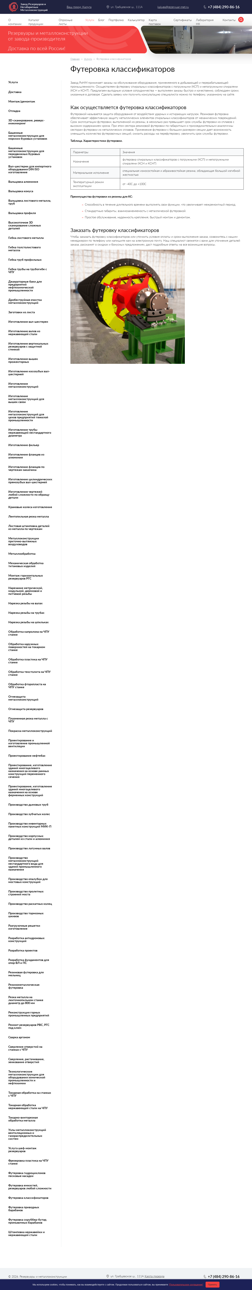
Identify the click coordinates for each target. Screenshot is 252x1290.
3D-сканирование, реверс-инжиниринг (26, 122)
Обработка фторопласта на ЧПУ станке (27, 685)
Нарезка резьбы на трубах (26, 612)
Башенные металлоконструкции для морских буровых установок (27, 135)
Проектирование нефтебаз (26, 755)
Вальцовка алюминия (23, 181)
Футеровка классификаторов (28, 1197)
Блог (101, 20)
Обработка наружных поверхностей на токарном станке (26, 646)
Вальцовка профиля (22, 212)
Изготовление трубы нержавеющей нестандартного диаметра (29, 432)
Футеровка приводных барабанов (23, 1209)
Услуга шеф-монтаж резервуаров (22, 1149)
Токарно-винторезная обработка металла (23, 1119)
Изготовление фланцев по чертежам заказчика (26, 468)
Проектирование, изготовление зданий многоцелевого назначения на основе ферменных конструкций (30, 790)
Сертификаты (183, 20)
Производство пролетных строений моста (25, 893)
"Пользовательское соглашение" (186, 1284)
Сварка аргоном (19, 1037)
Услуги (88, 58)
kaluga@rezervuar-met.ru (173, 7)
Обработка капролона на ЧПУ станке (28, 633)
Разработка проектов (22, 950)
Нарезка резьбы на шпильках (28, 622)
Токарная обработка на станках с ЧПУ (29, 1094)
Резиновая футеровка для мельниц (26, 974)
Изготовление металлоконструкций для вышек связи (26, 398)
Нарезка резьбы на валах (25, 603)
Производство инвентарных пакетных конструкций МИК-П (29, 825)
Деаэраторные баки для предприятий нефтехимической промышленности (25, 286)
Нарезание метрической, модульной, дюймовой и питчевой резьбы (25, 590)
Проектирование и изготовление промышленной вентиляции (29, 743)
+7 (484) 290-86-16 (224, 7)
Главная (75, 58)
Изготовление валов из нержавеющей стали (24, 332)
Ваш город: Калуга (79, 7)
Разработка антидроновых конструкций (26, 939)
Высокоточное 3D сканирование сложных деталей (24, 225)
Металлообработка (21, 553)
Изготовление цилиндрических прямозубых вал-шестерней (30, 481)
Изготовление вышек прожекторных (23, 360)
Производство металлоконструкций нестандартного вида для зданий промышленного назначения (25, 863)
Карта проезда (154, 1276)
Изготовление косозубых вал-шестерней (29, 373)
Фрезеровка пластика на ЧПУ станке (28, 1162)
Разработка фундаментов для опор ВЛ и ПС (28, 961)
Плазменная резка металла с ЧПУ (28, 720)
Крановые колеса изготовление (30, 506)
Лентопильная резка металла (28, 516)
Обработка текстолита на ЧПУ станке (29, 673)
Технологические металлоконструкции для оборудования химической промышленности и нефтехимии (26, 1077)
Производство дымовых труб (28, 804)
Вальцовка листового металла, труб (29, 202)
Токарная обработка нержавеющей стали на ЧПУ (28, 1106)
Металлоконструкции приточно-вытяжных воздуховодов (23, 541)
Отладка (14, 110)
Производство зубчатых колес (29, 813)
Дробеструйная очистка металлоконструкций (25, 301)
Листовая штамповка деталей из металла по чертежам (29, 527)
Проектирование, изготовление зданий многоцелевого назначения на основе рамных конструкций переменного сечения (30, 771)
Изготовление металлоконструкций (23, 385)
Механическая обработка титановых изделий (25, 564)
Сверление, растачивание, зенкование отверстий (26, 1060)
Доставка (14, 91)
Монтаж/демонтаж (21, 101)
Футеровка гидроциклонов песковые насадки (26, 1174)
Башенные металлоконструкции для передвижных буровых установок (26, 152)
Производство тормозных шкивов (25, 915)
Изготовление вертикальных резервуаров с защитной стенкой (28, 346)
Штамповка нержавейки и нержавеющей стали (26, 1233)
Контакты (229, 20)
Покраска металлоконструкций (30, 730)
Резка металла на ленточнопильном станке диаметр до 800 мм (25, 1000)
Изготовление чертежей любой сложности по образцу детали (29, 494)
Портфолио (116, 20)
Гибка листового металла (26, 237)
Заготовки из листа (21, 312)
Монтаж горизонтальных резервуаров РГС (25, 577)
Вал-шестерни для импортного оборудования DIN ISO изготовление (29, 169)
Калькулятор (136, 20)
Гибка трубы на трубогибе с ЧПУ (27, 270)
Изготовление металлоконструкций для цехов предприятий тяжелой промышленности (28, 416)
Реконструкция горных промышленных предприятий (28, 1014)
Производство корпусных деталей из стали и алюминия (29, 837)
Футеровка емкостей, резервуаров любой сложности (29, 1187)
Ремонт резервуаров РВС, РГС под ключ (28, 1026)
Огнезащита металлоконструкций (23, 698)
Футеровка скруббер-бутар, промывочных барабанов (27, 1221)
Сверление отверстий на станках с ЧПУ (25, 1048)
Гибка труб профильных (25, 259)
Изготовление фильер (23, 444)
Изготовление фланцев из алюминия (26, 456)
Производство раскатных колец (30, 903)
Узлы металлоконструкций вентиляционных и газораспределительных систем (27, 1134)
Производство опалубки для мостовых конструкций (28, 880)
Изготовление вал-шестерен (28, 321)
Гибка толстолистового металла (24, 249)
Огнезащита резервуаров (25, 708)
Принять (212, 1284)
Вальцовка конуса (20, 191)
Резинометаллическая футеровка (23, 986)
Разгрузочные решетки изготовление (24, 927)
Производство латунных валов (29, 848)
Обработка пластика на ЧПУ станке (28, 661)
